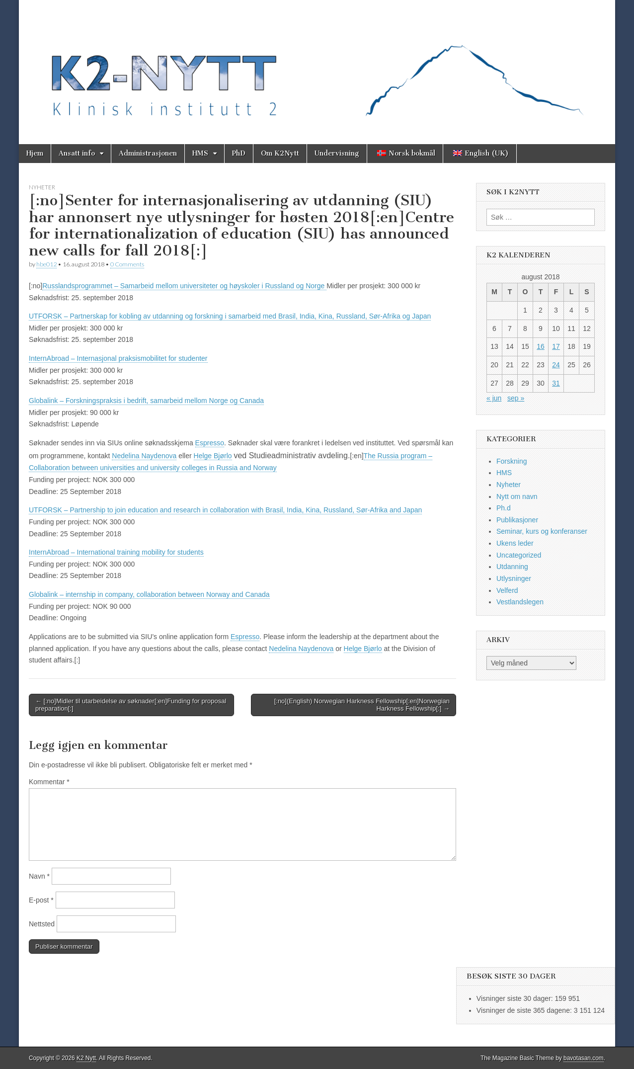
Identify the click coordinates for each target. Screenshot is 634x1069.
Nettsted (42, 924)
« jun (493, 398)
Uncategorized (518, 555)
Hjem (34, 153)
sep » (515, 398)
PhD (238, 153)
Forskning (511, 461)
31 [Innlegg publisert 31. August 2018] (556, 383)
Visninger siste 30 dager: (515, 998)
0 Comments (127, 264)
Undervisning (337, 153)
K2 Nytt (86, 1058)
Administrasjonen (148, 153)
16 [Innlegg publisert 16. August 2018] (541, 346)
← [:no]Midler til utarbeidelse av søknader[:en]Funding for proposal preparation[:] (130, 705)
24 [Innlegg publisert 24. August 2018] (556, 365)
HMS (200, 153)
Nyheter (42, 187)
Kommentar (49, 782)
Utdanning (512, 567)
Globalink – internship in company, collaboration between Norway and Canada (149, 594)
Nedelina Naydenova (144, 456)
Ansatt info (77, 153)
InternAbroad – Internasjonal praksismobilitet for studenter (118, 358)
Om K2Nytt (280, 153)
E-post (41, 900)
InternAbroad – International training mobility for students (116, 552)
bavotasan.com (583, 1058)
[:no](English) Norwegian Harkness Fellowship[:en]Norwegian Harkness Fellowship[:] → (362, 705)
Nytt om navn (516, 496)
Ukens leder (515, 543)
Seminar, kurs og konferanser (541, 531)
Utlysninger (513, 578)
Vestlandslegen (520, 602)
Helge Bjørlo (213, 456)
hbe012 (46, 264)
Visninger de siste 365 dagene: (525, 1010)
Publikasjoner (517, 520)
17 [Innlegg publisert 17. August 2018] (556, 346)
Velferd (507, 590)
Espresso (209, 443)
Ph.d (503, 508)
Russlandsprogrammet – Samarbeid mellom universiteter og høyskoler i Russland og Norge (184, 286)
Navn (39, 876)
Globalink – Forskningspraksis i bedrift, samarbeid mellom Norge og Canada (146, 401)
